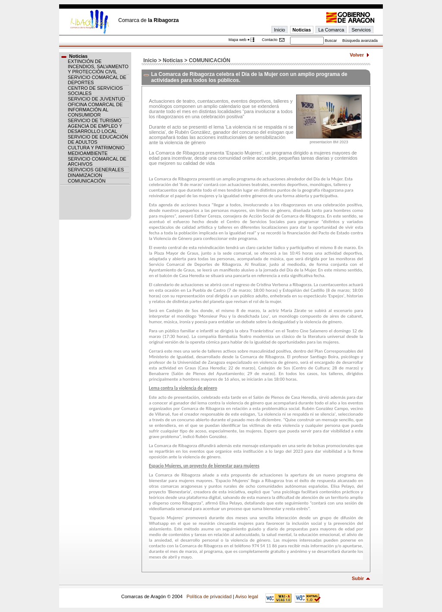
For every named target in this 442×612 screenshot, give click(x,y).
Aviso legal (246, 596)
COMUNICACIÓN (86, 180)
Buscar (331, 40)
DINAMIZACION (85, 175)
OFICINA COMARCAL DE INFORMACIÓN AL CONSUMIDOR (95, 109)
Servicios (361, 29)
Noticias (302, 29)
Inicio (279, 29)
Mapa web (237, 40)
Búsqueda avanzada (360, 40)
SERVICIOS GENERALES (96, 169)
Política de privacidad (209, 596)
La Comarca (331, 29)
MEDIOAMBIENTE (87, 153)
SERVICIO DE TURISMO (94, 120)
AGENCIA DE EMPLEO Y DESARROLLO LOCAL (95, 128)
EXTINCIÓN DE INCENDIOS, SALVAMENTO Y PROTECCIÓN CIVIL (98, 66)
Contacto (270, 40)
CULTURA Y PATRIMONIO (96, 147)
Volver (357, 54)
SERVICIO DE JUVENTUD (96, 98)
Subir (358, 578)
